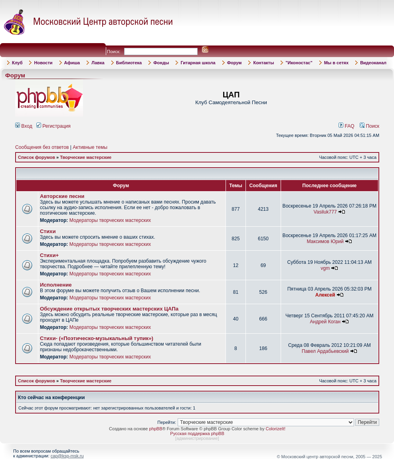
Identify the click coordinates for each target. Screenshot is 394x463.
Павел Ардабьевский (325, 351)
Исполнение (56, 285)
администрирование (197, 438)
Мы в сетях (336, 62)
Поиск (369, 126)
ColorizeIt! (275, 428)
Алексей (325, 295)
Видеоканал (373, 62)
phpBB (155, 428)
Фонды (161, 62)
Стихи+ (49, 255)
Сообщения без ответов (42, 147)
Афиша (72, 62)
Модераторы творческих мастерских (110, 220)
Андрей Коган (325, 321)
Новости (43, 62)
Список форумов (36, 157)
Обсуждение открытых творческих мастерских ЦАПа (109, 309)
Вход (23, 126)
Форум (234, 62)
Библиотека (129, 62)
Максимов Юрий (325, 241)
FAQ (346, 126)
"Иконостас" (298, 62)
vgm (325, 268)
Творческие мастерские (85, 157)
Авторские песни (62, 196)
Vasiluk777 (325, 212)
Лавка (98, 62)
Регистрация (53, 126)
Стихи (48, 231)
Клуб (17, 62)
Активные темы (90, 147)
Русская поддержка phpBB (197, 433)
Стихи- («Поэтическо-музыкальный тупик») (96, 338)
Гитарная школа (197, 62)
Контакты (263, 62)
